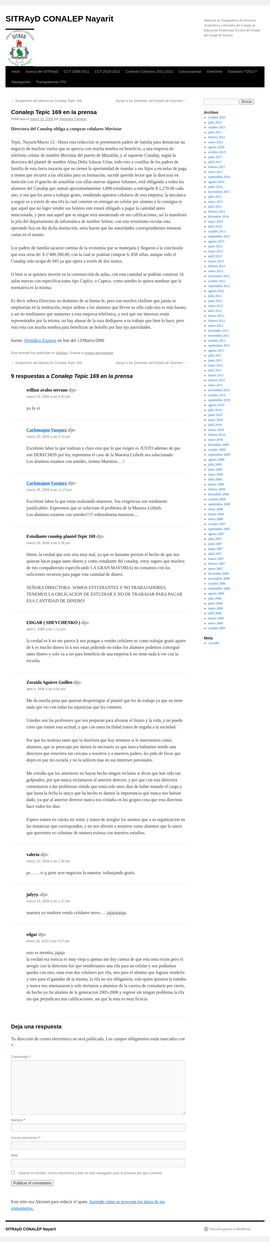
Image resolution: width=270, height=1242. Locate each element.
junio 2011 (215, 360)
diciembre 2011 (218, 331)
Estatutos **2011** (242, 71)
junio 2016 (215, 187)
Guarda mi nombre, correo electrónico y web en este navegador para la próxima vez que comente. (90, 1173)
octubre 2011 (217, 340)
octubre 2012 (217, 281)
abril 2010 (215, 425)
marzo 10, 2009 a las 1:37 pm (48, 901)
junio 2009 (215, 469)
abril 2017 (215, 162)
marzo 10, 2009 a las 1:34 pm (48, 861)
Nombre (18, 1120)
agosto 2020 (216, 147)
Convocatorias (190, 71)
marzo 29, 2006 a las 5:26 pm (48, 543)
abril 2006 (215, 613)
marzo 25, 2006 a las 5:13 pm (48, 437)
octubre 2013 (217, 231)
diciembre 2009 (218, 445)
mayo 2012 (215, 306)
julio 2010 (215, 410)
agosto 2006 (216, 593)
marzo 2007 (216, 559)
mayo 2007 (215, 549)
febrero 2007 (216, 564)
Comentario (20, 1057)
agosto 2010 (216, 405)
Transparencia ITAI (51, 82)
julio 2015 (215, 197)
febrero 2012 (216, 321)
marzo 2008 (216, 514)
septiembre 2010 (219, 400)
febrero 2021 (216, 137)
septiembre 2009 (219, 455)
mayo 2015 (215, 202)
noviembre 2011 (219, 335)
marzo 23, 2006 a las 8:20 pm (48, 397)
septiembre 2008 (219, 504)
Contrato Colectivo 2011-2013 (149, 71)
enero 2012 (215, 326)
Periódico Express (40, 340)
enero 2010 (215, 440)
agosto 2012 (216, 291)
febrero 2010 (216, 435)
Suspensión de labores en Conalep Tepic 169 (46, 101)
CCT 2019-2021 (107, 71)
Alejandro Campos (73, 119)
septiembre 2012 (219, 286)
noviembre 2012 (219, 276)
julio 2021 (215, 132)
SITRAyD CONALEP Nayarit (60, 18)
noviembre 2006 (219, 578)
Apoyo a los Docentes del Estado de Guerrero (151, 101)
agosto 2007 (216, 534)
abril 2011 (215, 370)
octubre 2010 (217, 395)
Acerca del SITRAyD (41, 71)
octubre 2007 (217, 524)
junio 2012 (215, 301)
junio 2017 (215, 157)
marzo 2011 (216, 375)
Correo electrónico (25, 1138)
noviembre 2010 (219, 390)
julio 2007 (215, 539)
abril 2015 (215, 207)
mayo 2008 (215, 509)
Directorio (215, 71)
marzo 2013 (216, 261)
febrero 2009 (216, 489)
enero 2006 (215, 623)
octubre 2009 (217, 450)
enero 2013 (215, 271)
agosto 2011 (216, 350)
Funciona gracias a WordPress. (230, 1229)
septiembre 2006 (219, 588)
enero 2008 (215, 519)
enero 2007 (215, 569)
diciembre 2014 (218, 216)
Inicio (16, 71)
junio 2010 (215, 415)
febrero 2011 (216, 380)
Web (14, 1155)
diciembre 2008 (218, 494)
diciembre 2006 (218, 574)
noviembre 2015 (219, 192)
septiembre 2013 (219, 236)
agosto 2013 (216, 241)
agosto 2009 (216, 459)
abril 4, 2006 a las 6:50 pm (45, 689)
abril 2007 (215, 554)
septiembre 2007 (219, 529)
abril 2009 (215, 479)
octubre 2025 (217, 117)
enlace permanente (99, 353)
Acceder (213, 643)
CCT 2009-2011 (76, 71)
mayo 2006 (215, 608)
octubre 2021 (217, 127)
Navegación (21, 82)
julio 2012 (215, 296)
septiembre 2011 (219, 345)
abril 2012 (215, 311)
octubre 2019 (217, 152)
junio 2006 (215, 603)
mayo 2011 (215, 365)
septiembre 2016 (219, 177)
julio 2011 (215, 355)
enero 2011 (215, 385)
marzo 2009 (216, 484)
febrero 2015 (216, 212)
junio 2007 (215, 544)
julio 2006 (215, 598)
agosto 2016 (216, 182)
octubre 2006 (217, 583)
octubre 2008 (217, 499)
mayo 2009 (215, 474)
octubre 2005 (217, 628)
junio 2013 (215, 246)
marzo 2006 (216, 618)
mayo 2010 (215, 420)
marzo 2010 (216, 430)
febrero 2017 (216, 167)
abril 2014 (215, 226)
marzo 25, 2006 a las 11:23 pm (49, 490)
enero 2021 (215, 142)
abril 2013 (215, 256)
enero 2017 (215, 172)
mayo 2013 (215, 251)
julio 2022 (215, 122)
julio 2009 (215, 464)
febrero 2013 (216, 266)
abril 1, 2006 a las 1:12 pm (45, 629)
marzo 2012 (216, 316)
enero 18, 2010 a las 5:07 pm (47, 941)
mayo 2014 (215, 221)
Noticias (62, 353)
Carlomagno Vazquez (46, 430)
